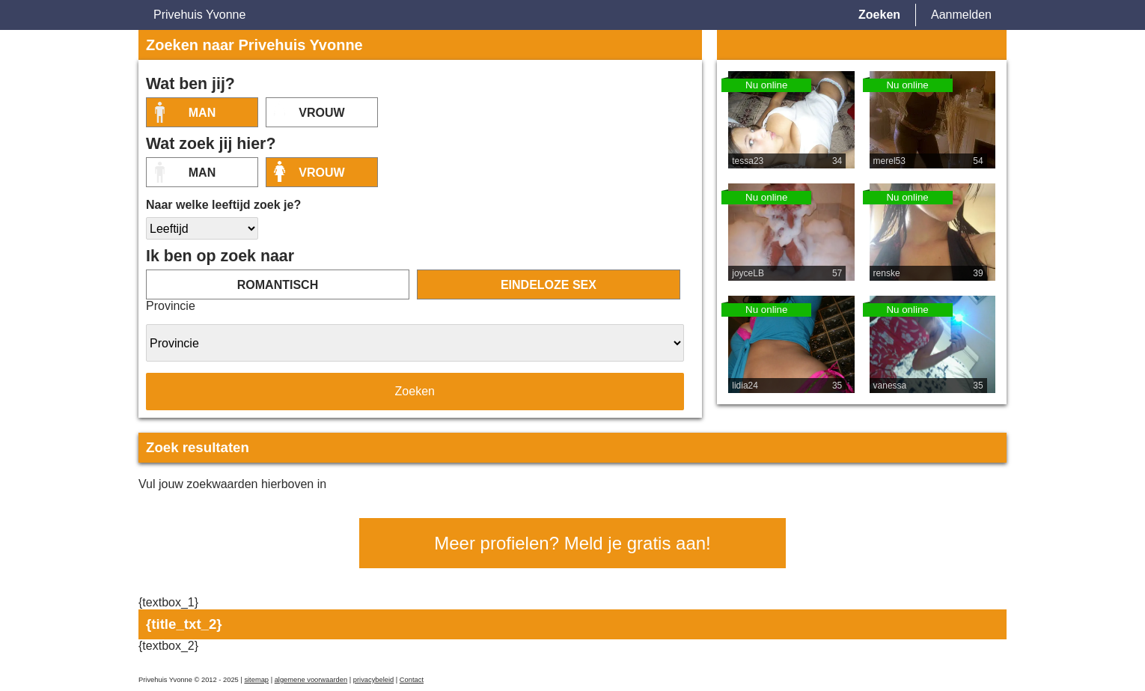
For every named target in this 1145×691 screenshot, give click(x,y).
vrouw (321, 112)
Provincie (170, 305)
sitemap (256, 680)
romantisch (277, 284)
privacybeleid (373, 680)
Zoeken (879, 14)
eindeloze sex (548, 284)
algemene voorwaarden (311, 680)
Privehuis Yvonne (199, 14)
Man (202, 112)
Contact (412, 680)
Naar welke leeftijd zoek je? (223, 204)
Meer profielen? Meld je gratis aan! (572, 543)
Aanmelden (961, 14)
